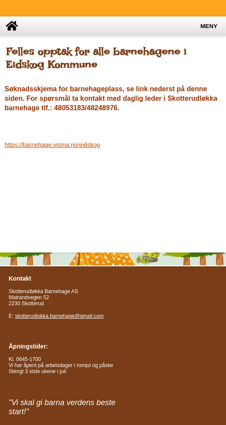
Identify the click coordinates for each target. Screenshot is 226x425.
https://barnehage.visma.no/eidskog (52, 144)
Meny (209, 26)
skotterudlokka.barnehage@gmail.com (59, 316)
